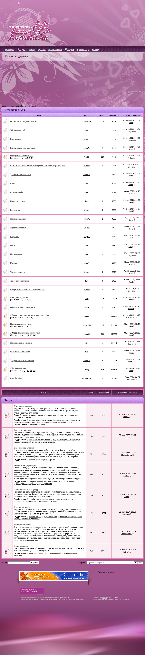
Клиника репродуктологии (23, 148)
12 (28, 335)
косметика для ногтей (31, 519)
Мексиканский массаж (21, 343)
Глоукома (14, 236)
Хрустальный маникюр (22, 360)
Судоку (22, 50)
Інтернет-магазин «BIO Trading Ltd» (27, 290)
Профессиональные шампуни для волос (30, 315)
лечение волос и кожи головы (40, 420)
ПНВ (86, 299)
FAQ (32, 50)
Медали (69, 50)
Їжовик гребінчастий (20, 352)
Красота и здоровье (16, 56)
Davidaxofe (86, 378)
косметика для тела (52, 501)
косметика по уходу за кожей (43, 442)
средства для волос (38, 424)
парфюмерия (46, 484)
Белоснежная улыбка (24, 448)
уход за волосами (62, 420)
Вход (95, 50)
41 (31, 371)
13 (31, 335)
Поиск (42, 50)
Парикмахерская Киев (20, 324)
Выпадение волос (19, 368)
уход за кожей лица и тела (39, 440)
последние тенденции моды (27, 484)
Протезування (16, 254)
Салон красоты (17, 201)
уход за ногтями (50, 517)
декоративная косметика (64, 481)
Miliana (131, 158)
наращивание (51, 422)
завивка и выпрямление (34, 422)
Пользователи (55, 50)
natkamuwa (130, 318)
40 (28, 371)
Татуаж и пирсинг (22, 524)
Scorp (86, 130)
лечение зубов (34, 460)
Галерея (9, 50)
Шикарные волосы (23, 406)
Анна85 (87, 334)
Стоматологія (16, 192)
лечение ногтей (35, 517)
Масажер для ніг (18, 219)
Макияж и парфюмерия (25, 465)
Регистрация (83, 50)
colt (86, 343)
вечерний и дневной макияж (40, 481)
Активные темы (28, 106)
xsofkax (87, 166)
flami (131, 123)
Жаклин (131, 344)
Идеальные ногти (22, 507)
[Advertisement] (72, 83)
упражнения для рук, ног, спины (60, 499)
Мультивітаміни (18, 228)
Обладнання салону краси (22, 307)
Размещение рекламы (106, 572)
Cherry (86, 370)
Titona (130, 176)
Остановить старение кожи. (23, 121)
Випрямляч (15, 139)
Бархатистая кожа (22, 430)
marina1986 (86, 325)
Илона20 (86, 175)
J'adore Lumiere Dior (21, 174)
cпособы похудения (36, 499)
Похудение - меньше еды (21, 155)
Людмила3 (86, 122)
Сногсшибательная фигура (26, 489)
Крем (12, 183)
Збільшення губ (17, 130)
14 (34, 335)
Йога (12, 245)
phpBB (104, 598)
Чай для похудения (19, 297)
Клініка (13, 263)
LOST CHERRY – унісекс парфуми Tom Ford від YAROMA (38, 166)
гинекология (33, 553)
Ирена (86, 316)
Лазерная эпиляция (19, 281)
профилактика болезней (51, 553)
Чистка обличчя (18, 272)
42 (34, 371)
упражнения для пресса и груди (28, 501)
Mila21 (86, 157)
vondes (131, 300)
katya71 (131, 132)
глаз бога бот (16, 378)
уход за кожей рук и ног (62, 440)
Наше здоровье (21, 546)
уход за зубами (49, 460)
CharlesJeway (126, 455)
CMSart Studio (124, 599)
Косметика (15, 210)
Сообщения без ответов (11, 106)
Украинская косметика (29, 333)
